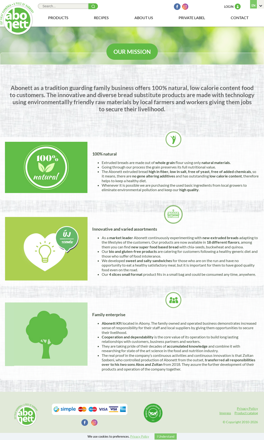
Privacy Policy (247, 408)
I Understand (165, 436)
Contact (239, 17)
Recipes (101, 17)
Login (232, 6)
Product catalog (246, 413)
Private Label (192, 17)
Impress (225, 413)
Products (58, 17)
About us (143, 17)
